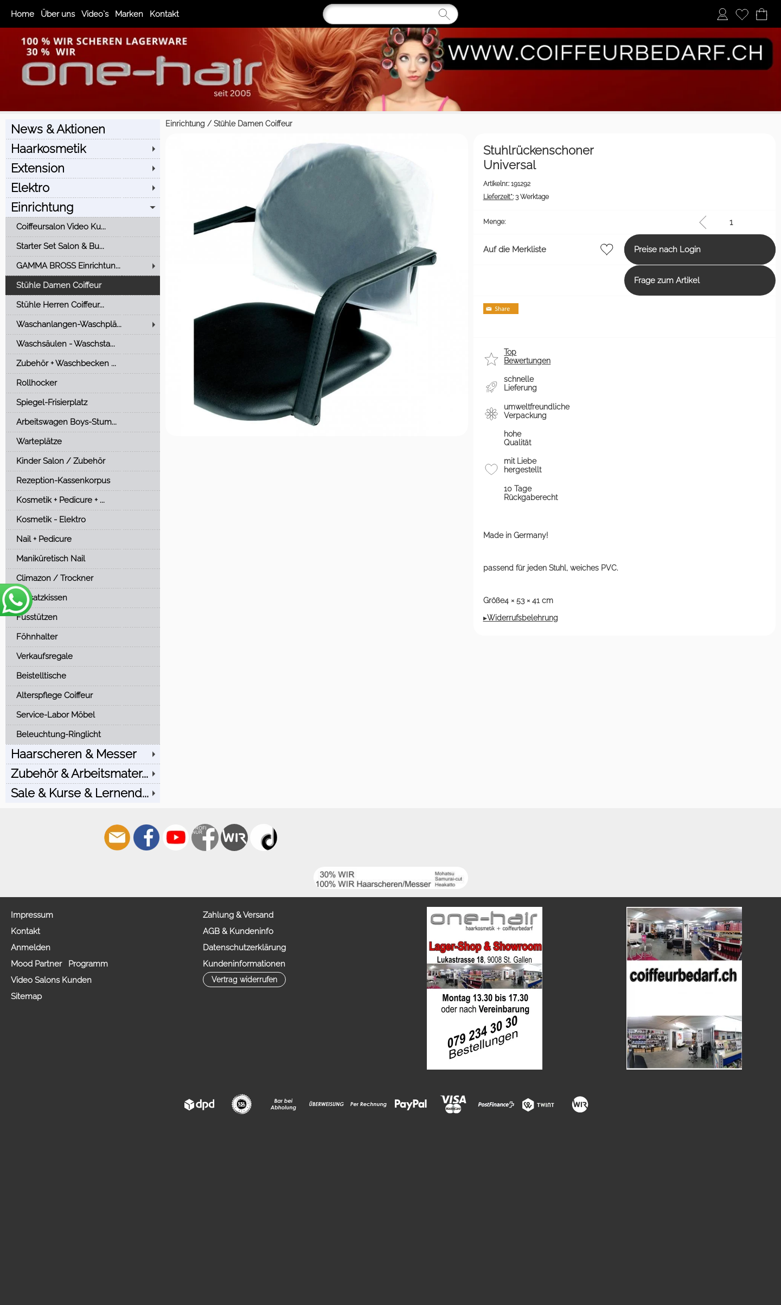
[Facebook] (146, 837)
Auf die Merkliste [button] (434, 238)
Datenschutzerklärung (244, 947)
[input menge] (731, 210)
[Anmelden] (722, 14)
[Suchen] (390, 14)
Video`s (94, 14)
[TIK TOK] (263, 837)
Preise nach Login (627, 238)
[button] (438, 349)
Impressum (32, 915)
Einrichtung (25, 123)
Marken (129, 14)
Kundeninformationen (244, 964)
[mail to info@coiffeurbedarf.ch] (117, 837)
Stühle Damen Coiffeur (93, 123)
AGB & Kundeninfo (238, 931)
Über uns (58, 14)
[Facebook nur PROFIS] (205, 837)
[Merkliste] (742, 14)
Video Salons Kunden (51, 980)
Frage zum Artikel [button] (627, 269)
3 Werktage (436, 183)
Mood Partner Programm (59, 964)
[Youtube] (175, 837)
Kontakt (164, 14)
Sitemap (26, 996)
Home (22, 14)
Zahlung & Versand (238, 915)
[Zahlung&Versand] (234, 837)
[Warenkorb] (761, 14)
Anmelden (30, 947)
